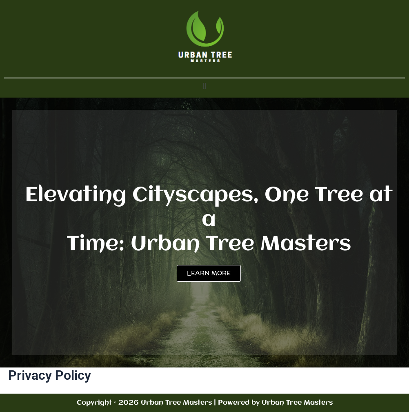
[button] (204, 86)
